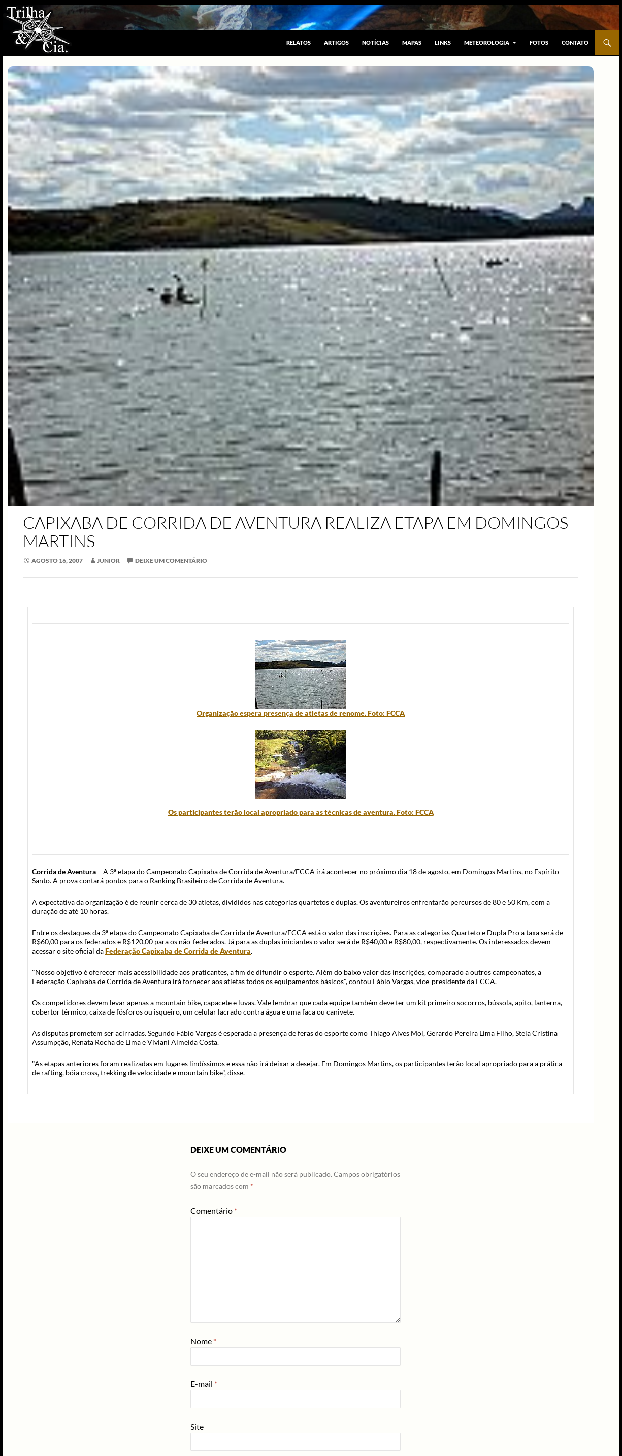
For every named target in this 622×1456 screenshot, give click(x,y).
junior (108, 560)
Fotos (539, 42)
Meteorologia (486, 42)
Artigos (336, 42)
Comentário (213, 1210)
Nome (203, 1341)
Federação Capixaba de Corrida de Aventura (178, 950)
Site (197, 1426)
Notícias (375, 42)
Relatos (298, 42)
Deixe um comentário (171, 560)
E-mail (203, 1383)
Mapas (411, 42)
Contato (575, 42)
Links (443, 42)
